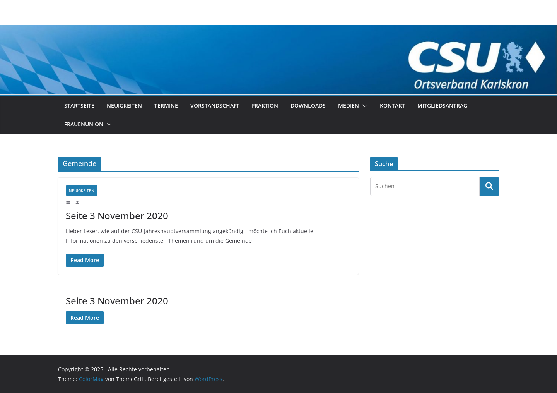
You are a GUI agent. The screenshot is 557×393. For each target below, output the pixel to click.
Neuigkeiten (124, 105)
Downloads (308, 105)
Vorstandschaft (214, 105)
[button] (363, 105)
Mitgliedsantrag (442, 105)
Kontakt (392, 105)
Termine (166, 105)
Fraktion (265, 105)
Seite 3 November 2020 (117, 215)
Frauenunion (83, 124)
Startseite (79, 105)
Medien (348, 105)
